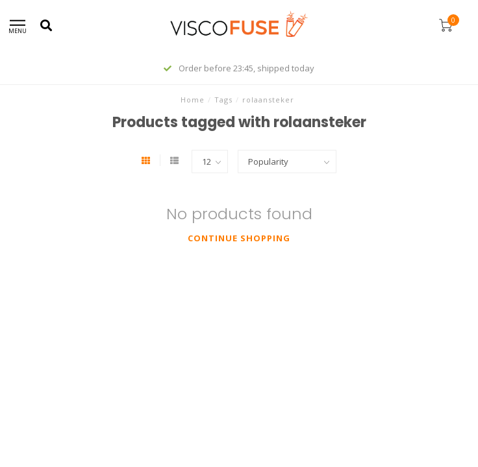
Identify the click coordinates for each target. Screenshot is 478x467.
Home (193, 99)
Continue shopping (239, 238)
